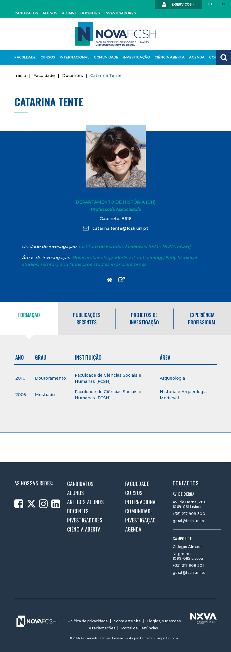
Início (20, 75)
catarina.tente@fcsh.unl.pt (115, 228)
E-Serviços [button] (177, 5)
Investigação (135, 57)
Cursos (47, 57)
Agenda (196, 57)
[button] (223, 57)
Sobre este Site (127, 621)
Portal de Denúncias (139, 628)
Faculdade (24, 57)
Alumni (68, 13)
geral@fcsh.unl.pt (189, 521)
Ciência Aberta (167, 57)
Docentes (89, 13)
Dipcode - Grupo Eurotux (159, 638)
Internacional (73, 57)
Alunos (50, 13)
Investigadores (118, 13)
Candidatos (25, 13)
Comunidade (105, 57)
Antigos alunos (85, 502)
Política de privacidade (88, 621)
